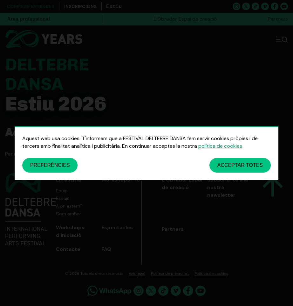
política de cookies (220, 146)
